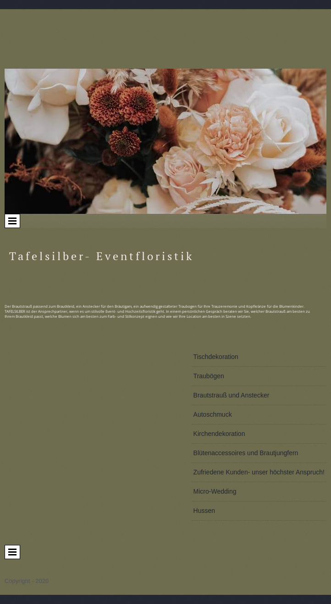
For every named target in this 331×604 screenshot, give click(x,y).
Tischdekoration (215, 356)
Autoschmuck (212, 414)
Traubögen (208, 376)
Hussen (204, 510)
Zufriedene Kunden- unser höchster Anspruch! (259, 472)
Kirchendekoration (219, 433)
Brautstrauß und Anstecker (231, 395)
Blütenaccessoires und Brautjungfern (245, 453)
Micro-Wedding (215, 491)
